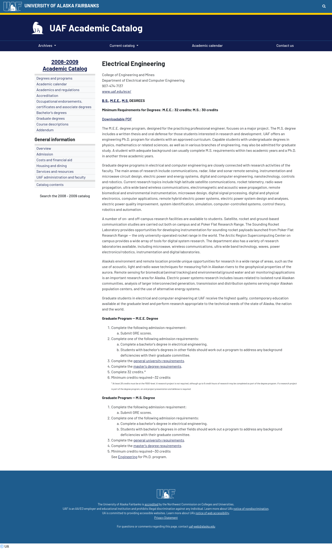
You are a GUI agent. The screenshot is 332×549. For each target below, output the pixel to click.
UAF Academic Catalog (96, 27)
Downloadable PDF (117, 119)
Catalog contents (50, 184)
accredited (151, 504)
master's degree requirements (157, 366)
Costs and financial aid (54, 160)
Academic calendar (206, 45)
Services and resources (55, 171)
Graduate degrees (50, 118)
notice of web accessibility (212, 513)
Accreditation (47, 95)
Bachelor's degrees (51, 112)
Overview (43, 148)
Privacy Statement (166, 517)
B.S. (105, 100)
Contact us (284, 45)
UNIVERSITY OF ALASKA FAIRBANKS (61, 5)
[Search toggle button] (324, 6)
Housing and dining (51, 165)
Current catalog (122, 45)
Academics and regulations (58, 89)
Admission (44, 154)
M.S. (125, 100)
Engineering (127, 456)
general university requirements (158, 360)
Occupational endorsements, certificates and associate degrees (64, 104)
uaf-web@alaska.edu (202, 526)
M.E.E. (115, 100)
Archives (45, 45)
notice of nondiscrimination (250, 508)
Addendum (45, 130)
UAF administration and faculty (61, 177)
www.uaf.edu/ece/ (116, 91)
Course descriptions (52, 124)
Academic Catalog (65, 68)
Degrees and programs (54, 78)
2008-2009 (64, 61)
